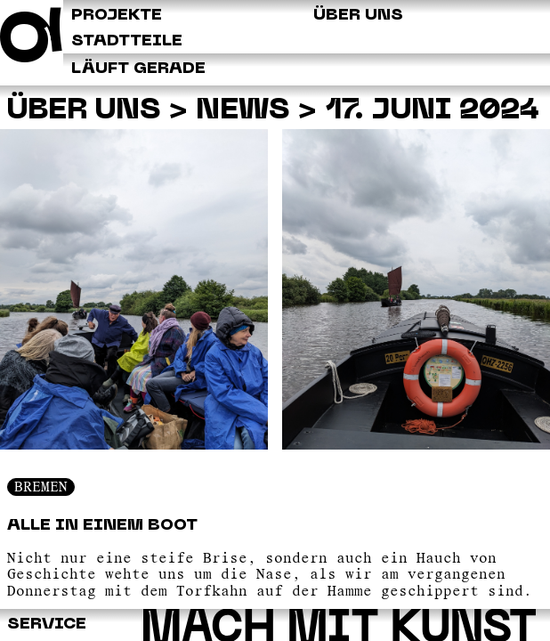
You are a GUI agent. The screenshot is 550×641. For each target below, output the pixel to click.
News (242, 110)
